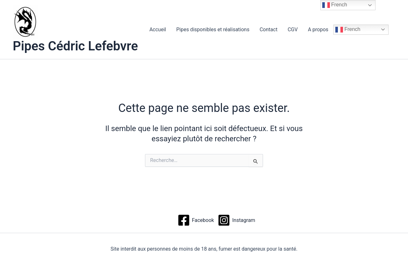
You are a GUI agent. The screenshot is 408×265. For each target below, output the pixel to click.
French (347, 29)
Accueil (157, 29)
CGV (293, 29)
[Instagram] (236, 220)
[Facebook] (196, 220)
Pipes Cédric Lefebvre (75, 46)
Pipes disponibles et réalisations (213, 29)
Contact (268, 29)
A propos (318, 29)
